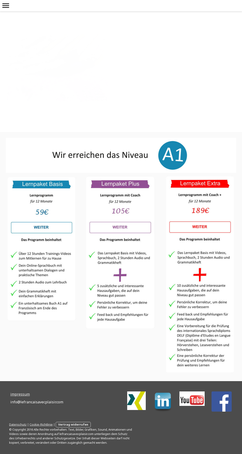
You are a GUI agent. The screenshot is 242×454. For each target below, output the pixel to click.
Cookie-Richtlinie (41, 424)
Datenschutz (18, 424)
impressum (20, 394)
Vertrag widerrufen (73, 424)
